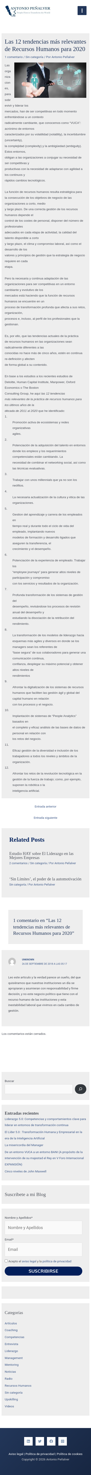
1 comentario (14, 57)
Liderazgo (11, 1351)
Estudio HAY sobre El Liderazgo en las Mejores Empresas (41, 855)
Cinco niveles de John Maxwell (25, 1171)
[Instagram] (62, 1441)
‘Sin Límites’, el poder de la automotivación (45, 879)
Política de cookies (70, 1454)
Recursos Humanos (18, 1385)
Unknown (28, 959)
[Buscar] (80, 1089)
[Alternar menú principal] (82, 10)
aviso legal (29, 1261)
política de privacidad (56, 1261)
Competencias (14, 1337)
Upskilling (11, 1399)
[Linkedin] (28, 1441)
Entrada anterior (45, 806)
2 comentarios (18, 863)
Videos (9, 1406)
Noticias (10, 1371)
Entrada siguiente (45, 817)
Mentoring (12, 1364)
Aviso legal (15, 1454)
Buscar (9, 1081)
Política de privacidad (40, 1454)
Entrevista (11, 1344)
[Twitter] (40, 1441)
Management (14, 1358)
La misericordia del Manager (24, 1145)
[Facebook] (51, 1441)
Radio (9, 1378)
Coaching (11, 1330)
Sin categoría (34, 57)
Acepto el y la (38, 1261)
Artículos (11, 1323)
